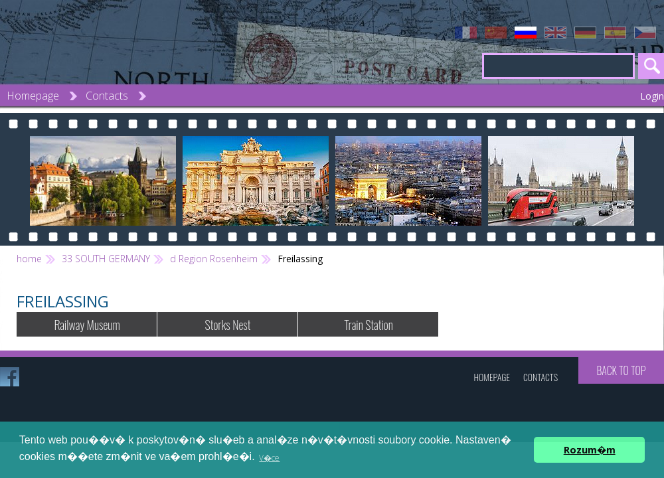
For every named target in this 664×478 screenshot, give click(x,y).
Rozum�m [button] (590, 449)
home (29, 258)
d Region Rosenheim (214, 258)
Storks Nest (228, 324)
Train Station (368, 324)
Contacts (107, 95)
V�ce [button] (269, 457)
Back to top (620, 370)
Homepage (33, 95)
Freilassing (300, 258)
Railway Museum (87, 324)
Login (652, 96)
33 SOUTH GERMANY (106, 258)
